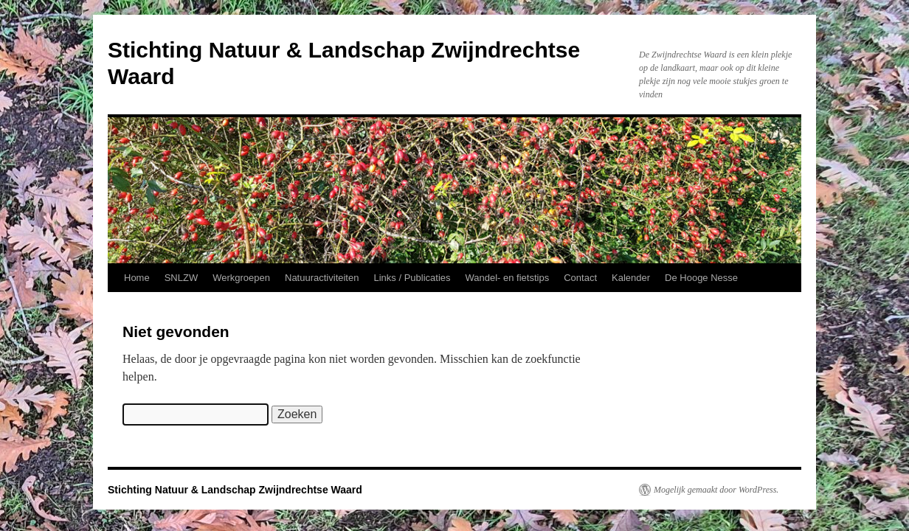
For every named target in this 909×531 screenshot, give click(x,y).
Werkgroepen (241, 277)
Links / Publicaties (411, 277)
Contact (580, 277)
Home (137, 277)
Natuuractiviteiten (322, 277)
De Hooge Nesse (701, 277)
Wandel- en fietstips (508, 277)
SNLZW (181, 277)
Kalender (631, 277)
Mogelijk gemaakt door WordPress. (716, 490)
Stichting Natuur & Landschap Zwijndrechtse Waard (235, 490)
